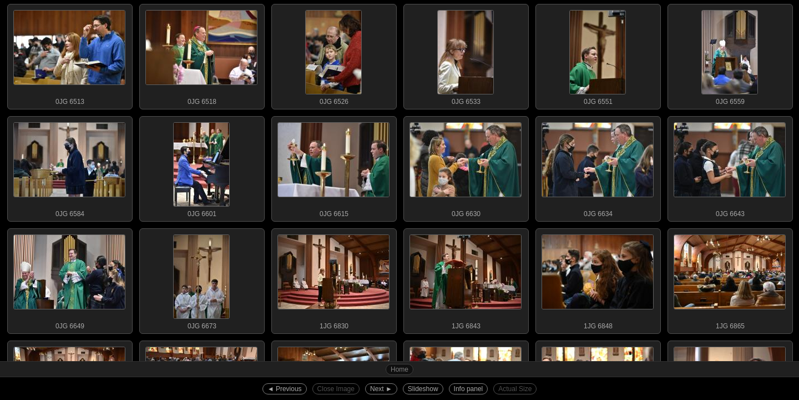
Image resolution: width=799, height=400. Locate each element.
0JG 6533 (465, 55)
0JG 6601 (201, 167)
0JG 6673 (201, 279)
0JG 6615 (333, 167)
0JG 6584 (69, 167)
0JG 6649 (69, 279)
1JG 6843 (465, 279)
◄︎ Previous (284, 389)
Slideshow (423, 389)
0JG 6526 (333, 55)
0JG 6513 (69, 55)
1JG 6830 (333, 279)
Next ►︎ (381, 389)
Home (399, 369)
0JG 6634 (597, 167)
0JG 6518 (201, 55)
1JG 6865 (729, 279)
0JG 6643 (729, 167)
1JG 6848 (597, 279)
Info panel (468, 389)
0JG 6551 (597, 55)
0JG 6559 (729, 55)
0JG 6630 (465, 167)
